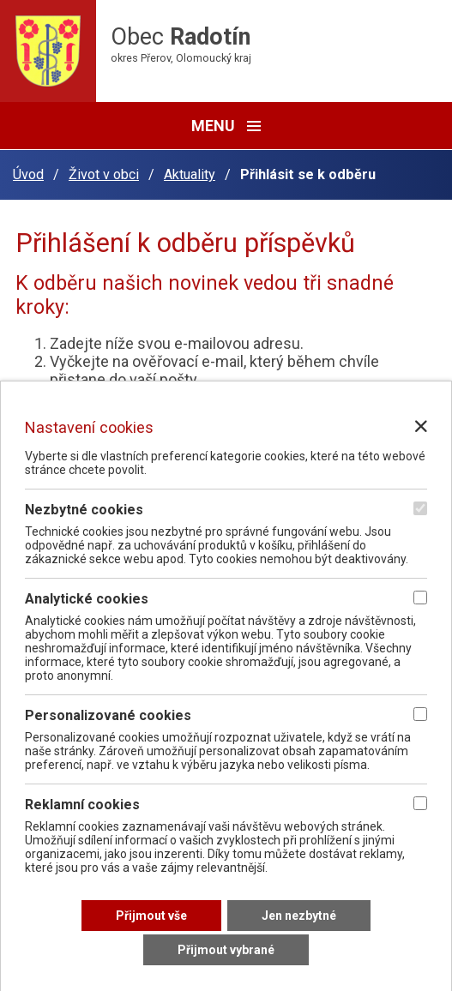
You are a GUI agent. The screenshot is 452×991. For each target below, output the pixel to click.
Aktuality (189, 174)
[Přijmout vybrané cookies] (226, 949)
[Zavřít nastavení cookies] (421, 426)
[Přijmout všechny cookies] (151, 915)
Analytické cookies (86, 599)
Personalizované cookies (108, 715)
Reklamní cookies (82, 804)
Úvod (28, 174)
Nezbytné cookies (84, 510)
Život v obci (104, 174)
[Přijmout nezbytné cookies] (299, 915)
